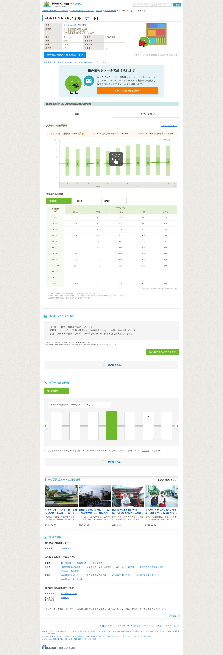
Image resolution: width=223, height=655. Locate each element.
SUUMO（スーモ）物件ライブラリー (62, 4)
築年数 (79, 201)
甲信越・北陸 (63, 639)
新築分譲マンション (128, 631)
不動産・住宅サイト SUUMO (55, 11)
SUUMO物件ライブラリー (82, 11)
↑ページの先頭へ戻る (173, 616)
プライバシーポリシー (154, 626)
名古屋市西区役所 (69, 594)
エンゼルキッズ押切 (125, 567)
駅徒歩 (107, 201)
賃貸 (74, 631)
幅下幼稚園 (66, 563)
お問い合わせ (173, 626)
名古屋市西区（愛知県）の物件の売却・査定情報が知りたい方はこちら (75, 62)
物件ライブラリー (114, 636)
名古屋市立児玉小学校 (146, 575)
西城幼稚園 (82, 563)
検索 (178, 5)
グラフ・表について (169, 126)
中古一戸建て (167, 631)
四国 (80, 639)
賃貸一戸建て (107, 631)
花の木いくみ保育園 (70, 571)
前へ (46, 425)
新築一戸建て (155, 631)
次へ (177, 425)
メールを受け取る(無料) (128, 90)
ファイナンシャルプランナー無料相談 (137, 636)
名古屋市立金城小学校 (71, 575)
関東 (54, 639)
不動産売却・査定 (69, 636)
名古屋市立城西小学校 (96, 575)
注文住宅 (45, 636)
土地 (174, 631)
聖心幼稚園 (98, 563)
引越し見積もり (91, 636)
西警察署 (65, 598)
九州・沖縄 (92, 639)
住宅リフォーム (56, 636)
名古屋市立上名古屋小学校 (73, 579)
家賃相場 (116, 631)
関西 (75, 639)
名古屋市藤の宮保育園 (71, 567)
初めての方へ (108, 626)
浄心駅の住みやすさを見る (162, 352)
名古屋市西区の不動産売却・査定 (65, 55)
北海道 (44, 639)
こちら (145, 451)
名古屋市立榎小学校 (121, 575)
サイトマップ (123, 626)
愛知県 (99, 11)
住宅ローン (102, 636)
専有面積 (52, 201)
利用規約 (137, 626)
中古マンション (143, 631)
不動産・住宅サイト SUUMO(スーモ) (56, 631)
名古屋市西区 (110, 11)
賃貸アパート (96, 631)
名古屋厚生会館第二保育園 (151, 567)
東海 (70, 639)
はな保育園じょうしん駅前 (98, 567)
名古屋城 (65, 548)
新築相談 (81, 636)
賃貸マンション (83, 631)
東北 (50, 639)
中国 (84, 639)
